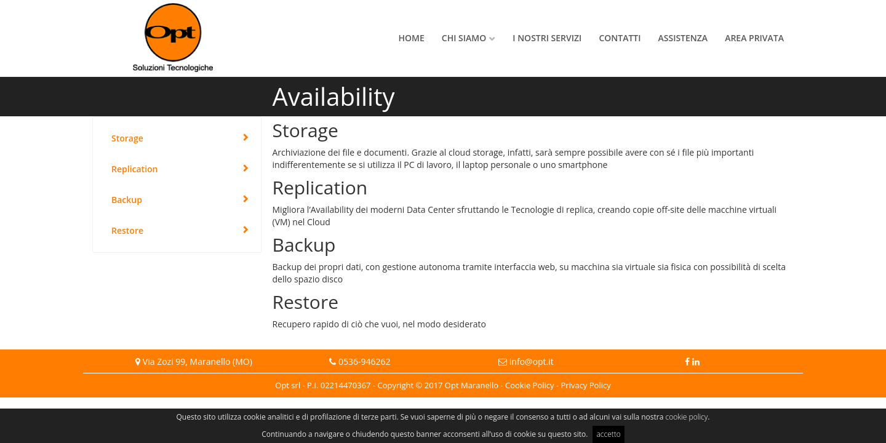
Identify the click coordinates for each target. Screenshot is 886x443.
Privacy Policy (586, 385)
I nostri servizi (547, 38)
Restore (127, 230)
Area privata (754, 38)
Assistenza (683, 38)
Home (412, 38)
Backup (126, 200)
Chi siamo (464, 38)
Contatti (620, 38)
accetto (608, 434)
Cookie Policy (529, 385)
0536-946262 (364, 361)
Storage (127, 138)
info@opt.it (531, 361)
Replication (134, 169)
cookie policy (687, 417)
